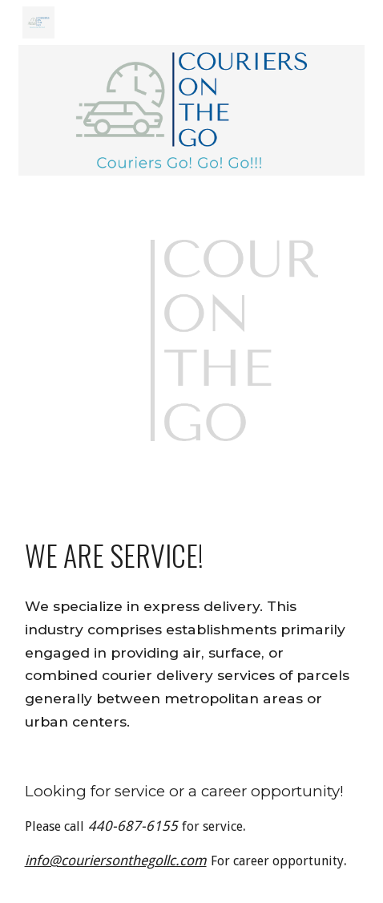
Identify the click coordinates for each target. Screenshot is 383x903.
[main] (191, 555)
